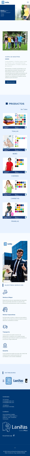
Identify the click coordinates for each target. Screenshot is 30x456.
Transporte (6, 332)
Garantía (5, 350)
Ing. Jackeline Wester (19, 453)
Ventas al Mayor (8, 297)
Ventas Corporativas (9, 314)
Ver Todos (24, 109)
